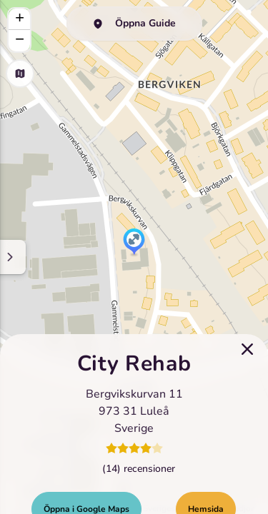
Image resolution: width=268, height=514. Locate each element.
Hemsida (206, 484)
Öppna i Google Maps (86, 484)
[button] (134, 242)
